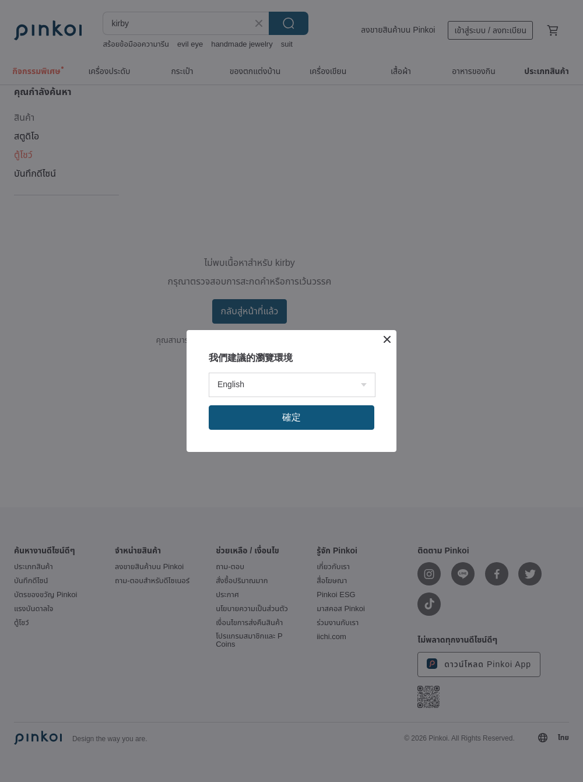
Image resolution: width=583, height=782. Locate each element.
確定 (291, 417)
